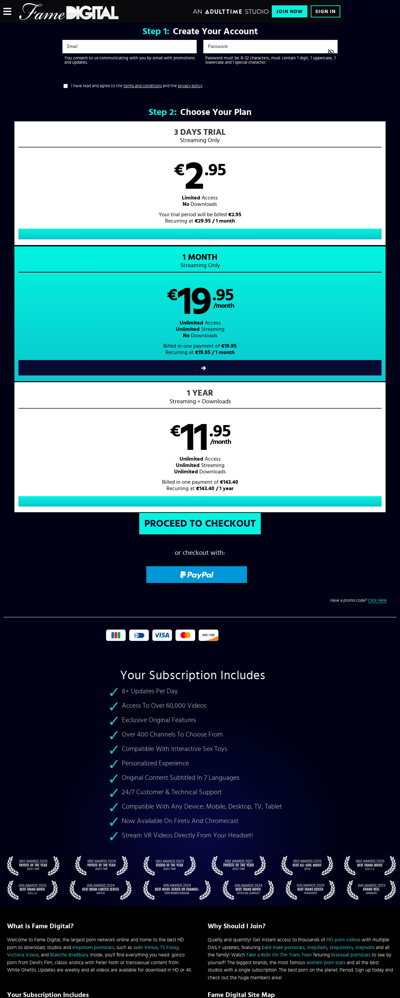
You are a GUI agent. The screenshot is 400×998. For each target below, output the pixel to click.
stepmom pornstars (93, 692)
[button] (101, 189)
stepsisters (341, 692)
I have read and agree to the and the (136, 86)
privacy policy (190, 86)
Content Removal (200, 947)
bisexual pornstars (350, 700)
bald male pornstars (283, 692)
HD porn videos (343, 685)
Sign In (325, 11)
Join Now (289, 11)
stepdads (317, 692)
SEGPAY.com (264, 942)
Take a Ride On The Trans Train (279, 700)
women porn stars (325, 707)
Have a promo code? (358, 346)
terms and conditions (142, 86)
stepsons (364, 692)
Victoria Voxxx (23, 700)
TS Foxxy (169, 692)
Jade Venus (145, 692)
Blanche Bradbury (69, 700)
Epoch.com (90, 942)
